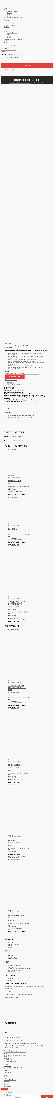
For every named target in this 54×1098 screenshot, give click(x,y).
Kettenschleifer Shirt (15, 765)
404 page (7, 1050)
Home (5, 8)
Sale (5, 1073)
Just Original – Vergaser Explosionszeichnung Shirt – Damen (17, 688)
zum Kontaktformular (11, 997)
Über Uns (6, 20)
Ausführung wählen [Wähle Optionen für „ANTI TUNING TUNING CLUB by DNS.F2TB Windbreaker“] (13, 545)
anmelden (27, 66)
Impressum (11, 972)
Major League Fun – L (14, 481)
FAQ (5, 22)
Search (6, 1094)
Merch (9, 14)
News (5, 19)
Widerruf (11, 967)
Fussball (9, 13)
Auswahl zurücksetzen (27, 372)
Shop (5, 10)
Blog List (6, 1056)
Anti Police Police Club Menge (14, 373)
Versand (10, 347)
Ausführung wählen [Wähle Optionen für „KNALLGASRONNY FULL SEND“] (13, 859)
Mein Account (12, 958)
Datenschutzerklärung (15, 970)
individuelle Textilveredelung (13, 17)
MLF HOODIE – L (12, 529)
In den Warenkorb (15, 377)
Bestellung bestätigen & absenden (14, 1055)
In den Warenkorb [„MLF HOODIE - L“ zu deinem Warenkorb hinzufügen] (12, 497)
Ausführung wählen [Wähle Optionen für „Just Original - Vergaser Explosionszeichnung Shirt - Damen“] (13, 629)
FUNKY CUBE (11, 840)
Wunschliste (11, 25)
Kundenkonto (8, 1092)
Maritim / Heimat (12, 11)
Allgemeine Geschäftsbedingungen (19, 968)
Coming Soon (8, 1060)
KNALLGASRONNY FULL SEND (16, 915)
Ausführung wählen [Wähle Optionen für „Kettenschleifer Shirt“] (13, 708)
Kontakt (6, 27)
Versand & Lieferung (14, 965)
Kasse (5, 1069)
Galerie (6, 1064)
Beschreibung (10, 383)
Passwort (4, 61)
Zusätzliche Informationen (14, 384)
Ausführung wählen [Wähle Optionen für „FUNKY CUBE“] (13, 784)
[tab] (28, 383)
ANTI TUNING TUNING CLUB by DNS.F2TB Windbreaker (16, 603)
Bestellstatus (11, 24)
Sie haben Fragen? (10, 992)
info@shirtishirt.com (15, 1040)
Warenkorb (11, 957)
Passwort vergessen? (7, 69)
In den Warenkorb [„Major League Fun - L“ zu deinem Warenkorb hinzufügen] (12, 449)
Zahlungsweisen (9, 1086)
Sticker (9, 16)
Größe (7, 372)
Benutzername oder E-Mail (9, 58)
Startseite (7, 1077)
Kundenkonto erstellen (15, 54)
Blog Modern (8, 1058)
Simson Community (14, 606)
